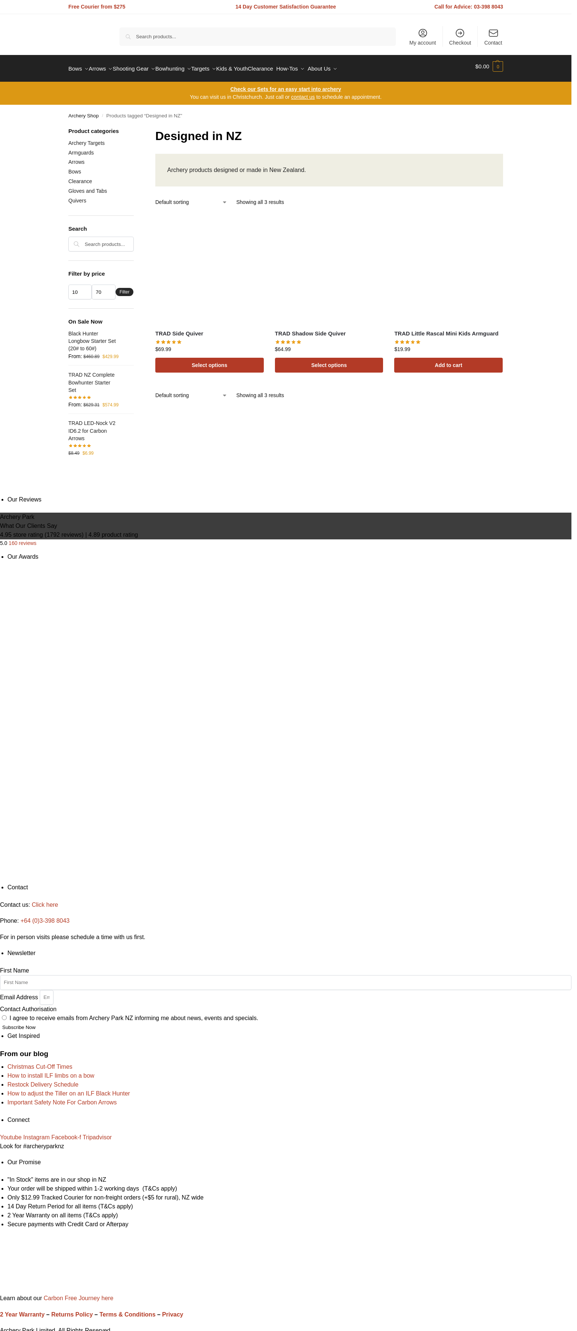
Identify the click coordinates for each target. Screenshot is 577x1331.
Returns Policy (72, 1310)
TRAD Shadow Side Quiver (310, 329)
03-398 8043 (488, 7)
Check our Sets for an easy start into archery (285, 85)
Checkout (460, 37)
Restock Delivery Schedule (42, 1080)
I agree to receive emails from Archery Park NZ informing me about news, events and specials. (133, 1014)
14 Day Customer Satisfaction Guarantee (286, 7)
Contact (493, 37)
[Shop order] (191, 198)
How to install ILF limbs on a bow (50, 1071)
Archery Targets (86, 139)
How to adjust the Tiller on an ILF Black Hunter (68, 1089)
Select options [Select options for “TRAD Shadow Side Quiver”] (329, 361)
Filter (125, 287)
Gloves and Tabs (87, 187)
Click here (45, 900)
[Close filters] (136, 127)
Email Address (20, 993)
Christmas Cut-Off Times (39, 1062)
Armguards (81, 148)
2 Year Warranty (22, 1310)
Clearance (80, 177)
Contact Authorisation (28, 1005)
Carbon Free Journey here (77, 1294)
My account (422, 37)
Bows (74, 168)
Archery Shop (83, 111)
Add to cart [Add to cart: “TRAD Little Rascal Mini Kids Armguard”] (448, 361)
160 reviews (22, 539)
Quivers (77, 196)
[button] (489, 66)
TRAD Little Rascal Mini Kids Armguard (446, 329)
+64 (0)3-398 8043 (44, 916)
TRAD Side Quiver (179, 329)
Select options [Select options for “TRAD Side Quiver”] (209, 361)
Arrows (76, 158)
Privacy (172, 1310)
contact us (303, 93)
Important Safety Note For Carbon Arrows (62, 1098)
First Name (14, 966)
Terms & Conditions (128, 1310)
